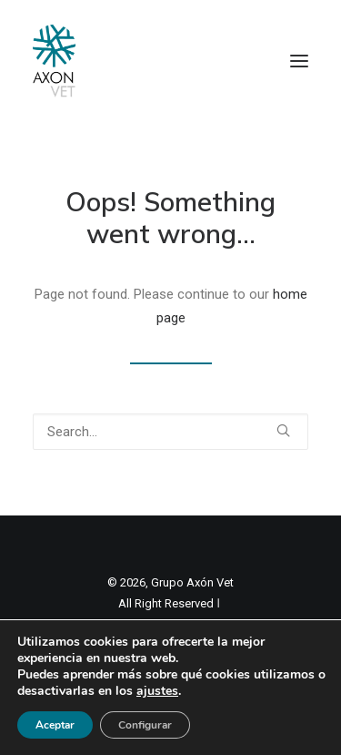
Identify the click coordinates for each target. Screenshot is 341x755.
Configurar (145, 725)
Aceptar (55, 725)
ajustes (157, 691)
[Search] (170, 431)
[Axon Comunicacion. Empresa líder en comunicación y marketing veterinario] (54, 61)
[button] (299, 61)
